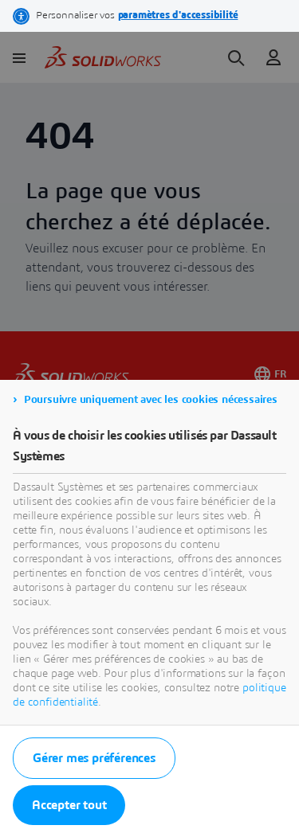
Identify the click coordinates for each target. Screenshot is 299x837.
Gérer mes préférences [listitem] (94, 758)
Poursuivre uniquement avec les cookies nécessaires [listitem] (150, 399)
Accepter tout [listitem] (69, 805)
